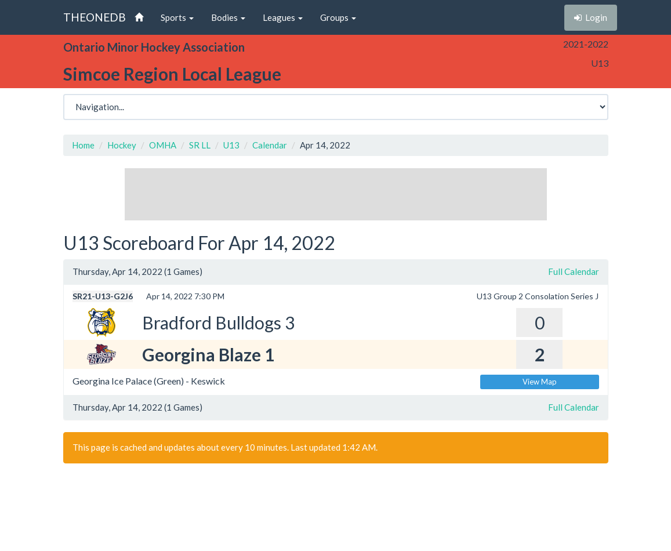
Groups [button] (338, 17)
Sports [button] (177, 17)
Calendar (269, 145)
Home (83, 145)
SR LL (200, 145)
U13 (231, 145)
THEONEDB (94, 17)
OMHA (162, 145)
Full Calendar (573, 271)
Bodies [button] (228, 17)
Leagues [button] (283, 17)
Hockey (121, 145)
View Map (540, 381)
